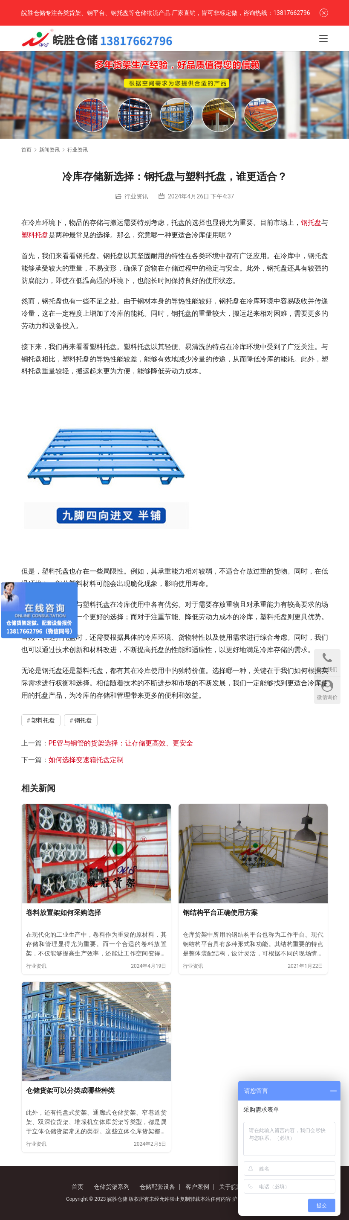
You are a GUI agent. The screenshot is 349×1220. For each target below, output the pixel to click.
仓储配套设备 (157, 1186)
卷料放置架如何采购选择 (63, 912)
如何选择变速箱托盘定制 (86, 760)
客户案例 (197, 1186)
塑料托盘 (35, 235)
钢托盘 (311, 222)
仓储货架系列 (112, 1186)
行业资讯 (136, 196)
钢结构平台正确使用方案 (220, 912)
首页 (26, 150)
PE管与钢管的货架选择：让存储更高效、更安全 (121, 743)
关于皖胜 (231, 1186)
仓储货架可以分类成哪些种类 (70, 1090)
